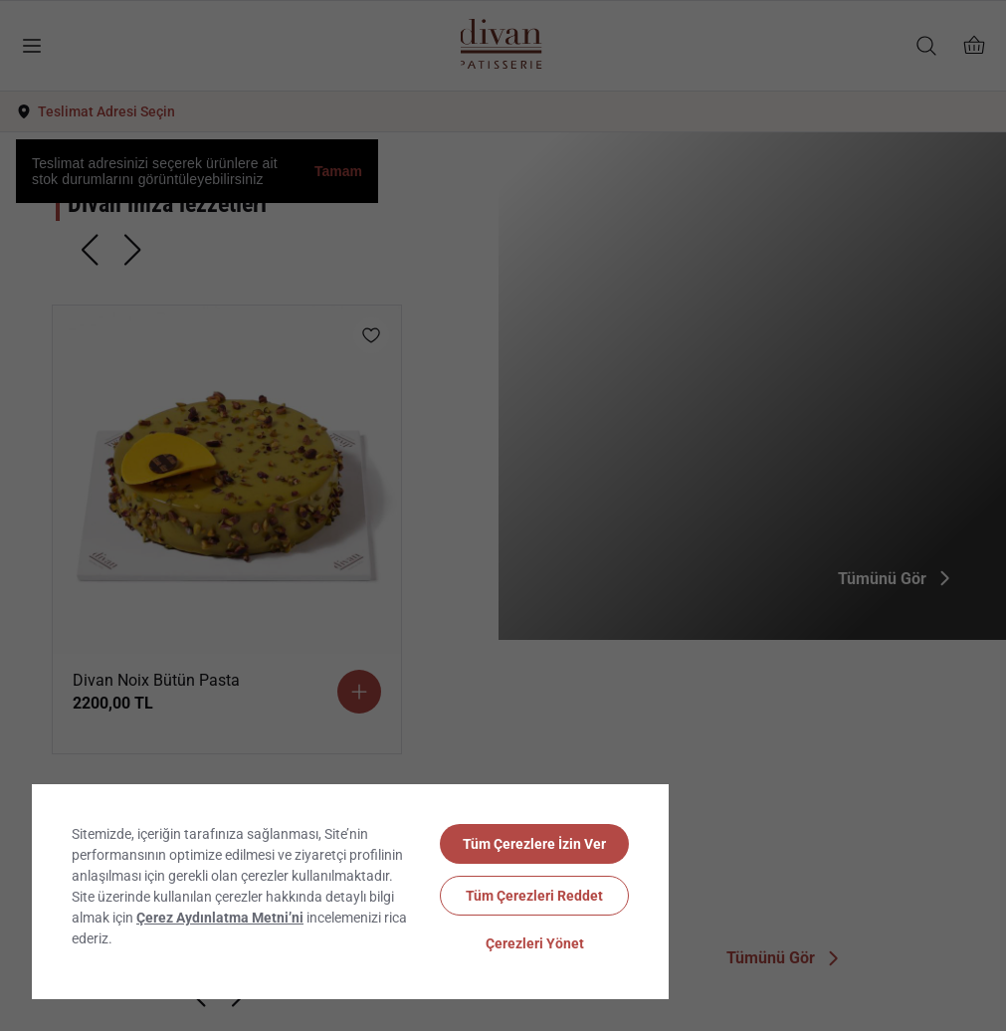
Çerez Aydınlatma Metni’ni (219, 918)
